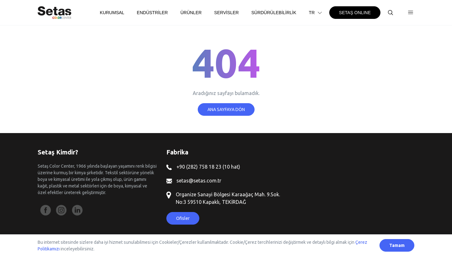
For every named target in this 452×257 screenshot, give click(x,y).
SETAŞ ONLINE (355, 12)
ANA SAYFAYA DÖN (226, 109)
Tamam (397, 245)
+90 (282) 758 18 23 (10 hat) (203, 167)
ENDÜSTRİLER (152, 12)
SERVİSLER (226, 12)
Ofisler (183, 218)
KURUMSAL (112, 12)
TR (316, 12)
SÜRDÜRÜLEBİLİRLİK (273, 12)
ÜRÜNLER (191, 12)
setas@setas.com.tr (193, 180)
